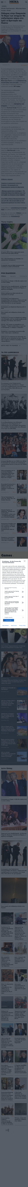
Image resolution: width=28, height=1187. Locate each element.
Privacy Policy (22, 625)
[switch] (22, 592)
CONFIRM (8, 620)
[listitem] (14, 588)
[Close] (25, 561)
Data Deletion (5, 625)
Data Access (14, 625)
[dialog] (14, 593)
